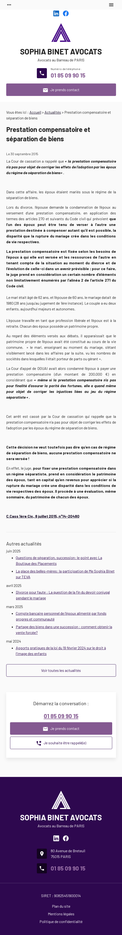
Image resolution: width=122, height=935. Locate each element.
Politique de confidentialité (61, 921)
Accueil (35, 112)
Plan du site (61, 906)
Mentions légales (61, 913)
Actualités (52, 112)
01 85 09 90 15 (68, 75)
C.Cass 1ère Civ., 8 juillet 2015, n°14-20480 (42, 516)
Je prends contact (61, 90)
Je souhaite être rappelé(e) (61, 743)
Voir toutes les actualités (61, 670)
